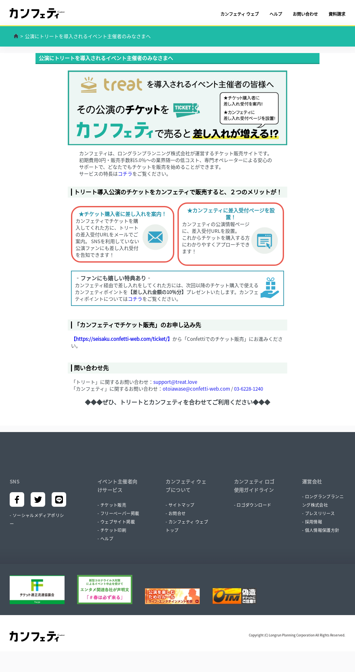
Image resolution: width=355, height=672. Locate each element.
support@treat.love (175, 381)
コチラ (125, 173)
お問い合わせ (305, 14)
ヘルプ (275, 14)
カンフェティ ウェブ (239, 14)
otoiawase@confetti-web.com (196, 388)
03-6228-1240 (248, 388)
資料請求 (337, 14)
